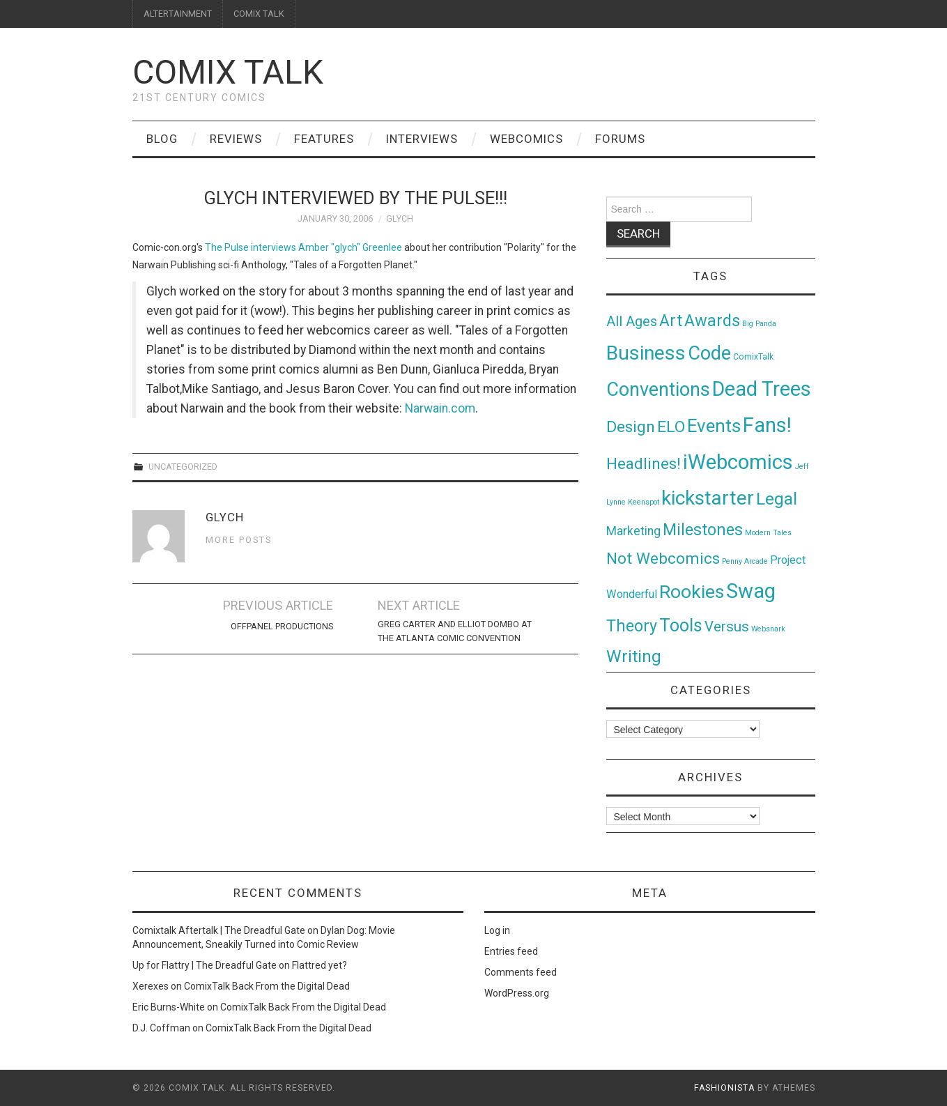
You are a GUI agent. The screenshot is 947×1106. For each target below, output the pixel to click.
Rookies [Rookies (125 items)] (691, 591)
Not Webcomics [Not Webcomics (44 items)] (663, 558)
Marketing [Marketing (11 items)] (633, 531)
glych (399, 218)
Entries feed (511, 951)
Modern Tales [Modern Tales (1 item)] (768, 532)
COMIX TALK (258, 13)
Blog (162, 139)
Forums (620, 139)
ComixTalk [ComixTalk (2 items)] (753, 357)
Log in (497, 930)
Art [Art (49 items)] (670, 321)
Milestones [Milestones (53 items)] (703, 529)
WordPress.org (516, 993)
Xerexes (150, 986)
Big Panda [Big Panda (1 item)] (759, 323)
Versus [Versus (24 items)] (727, 626)
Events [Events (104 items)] (714, 425)
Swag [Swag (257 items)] (751, 591)
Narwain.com (440, 408)
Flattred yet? (319, 965)
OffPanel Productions (282, 626)
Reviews (236, 139)
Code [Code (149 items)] (709, 353)
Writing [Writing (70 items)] (633, 656)
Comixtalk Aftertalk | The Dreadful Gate (218, 930)
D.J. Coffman (161, 1028)
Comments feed (520, 972)
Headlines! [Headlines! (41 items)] (643, 463)
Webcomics (526, 139)
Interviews (422, 139)
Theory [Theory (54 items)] (631, 626)
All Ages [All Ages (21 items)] (631, 322)
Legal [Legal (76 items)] (776, 499)
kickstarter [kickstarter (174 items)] (707, 497)
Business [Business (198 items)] (646, 352)
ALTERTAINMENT (178, 13)
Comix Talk (227, 72)
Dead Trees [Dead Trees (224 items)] (761, 389)
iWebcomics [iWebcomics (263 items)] (738, 462)
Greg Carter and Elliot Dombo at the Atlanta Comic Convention (455, 631)
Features (324, 139)
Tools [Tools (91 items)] (680, 625)
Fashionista (724, 1088)
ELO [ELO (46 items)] (671, 426)
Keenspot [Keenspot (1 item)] (643, 502)
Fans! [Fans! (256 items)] (767, 425)
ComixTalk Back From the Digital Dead (267, 986)
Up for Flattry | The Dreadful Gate (204, 965)
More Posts (239, 540)
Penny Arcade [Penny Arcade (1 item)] (745, 561)
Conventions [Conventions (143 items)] (658, 389)
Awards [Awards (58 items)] (712, 320)
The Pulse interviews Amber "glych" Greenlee (303, 247)
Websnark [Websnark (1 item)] (768, 628)
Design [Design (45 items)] (630, 426)
